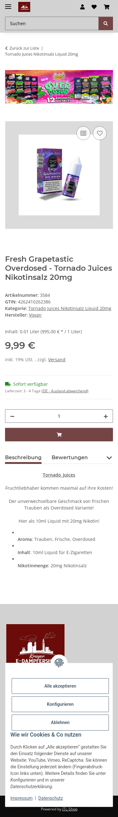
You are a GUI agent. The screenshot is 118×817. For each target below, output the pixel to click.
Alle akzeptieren (60, 686)
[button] (82, 7)
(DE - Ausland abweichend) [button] (65, 391)
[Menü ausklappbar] (8, 4)
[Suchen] (105, 23)
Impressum (21, 798)
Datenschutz (50, 798)
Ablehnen (60, 722)
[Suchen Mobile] (52, 23)
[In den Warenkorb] (10, 117)
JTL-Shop (69, 809)
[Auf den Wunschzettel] (100, 133)
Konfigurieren (60, 704)
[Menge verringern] (12, 416)
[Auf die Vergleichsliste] (83, 133)
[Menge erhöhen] (106, 416)
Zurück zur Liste (24, 48)
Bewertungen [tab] (70, 457)
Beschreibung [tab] (23, 457)
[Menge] (59, 416)
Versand (56, 359)
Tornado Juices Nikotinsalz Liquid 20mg (69, 308)
